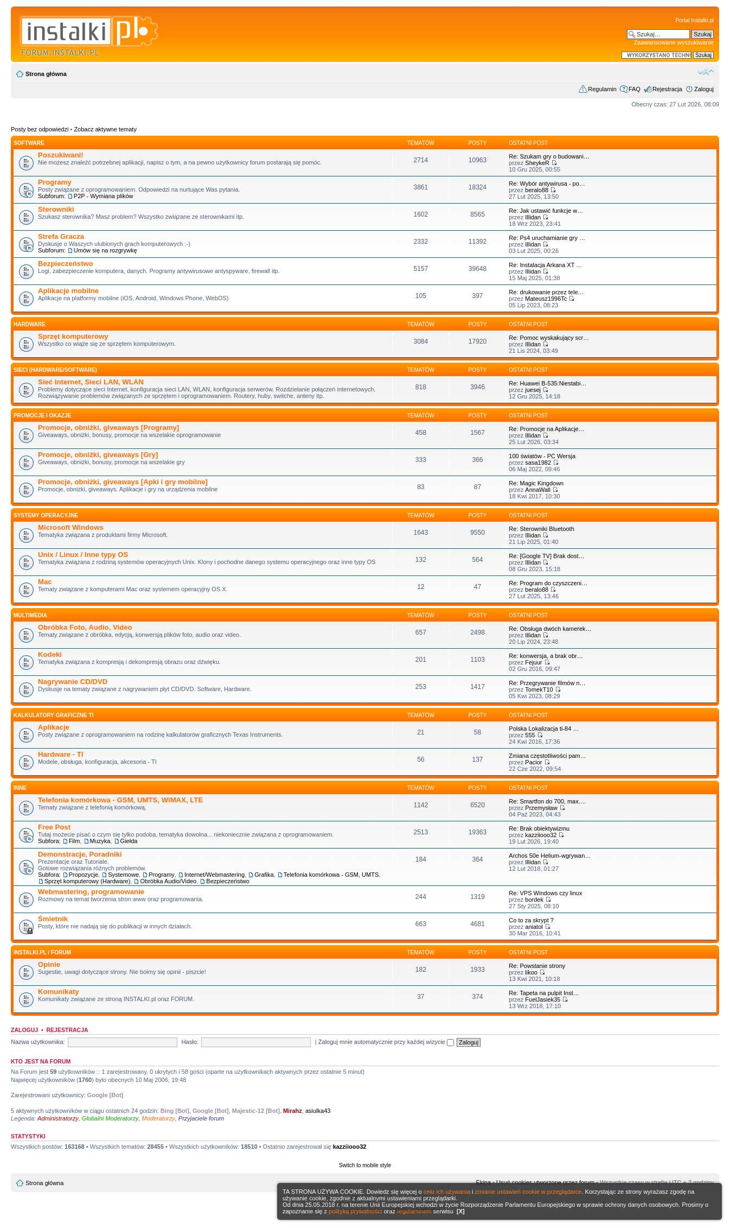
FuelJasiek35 (542, 999)
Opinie (49, 964)
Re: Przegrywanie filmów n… (547, 683)
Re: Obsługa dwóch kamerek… (550, 628)
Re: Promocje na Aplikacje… (546, 429)
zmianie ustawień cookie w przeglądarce (528, 1191)
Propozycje (83, 874)
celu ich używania (447, 1191)
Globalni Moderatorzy (110, 1118)
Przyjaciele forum (201, 1118)
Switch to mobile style (365, 1165)
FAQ (635, 89)
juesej (533, 390)
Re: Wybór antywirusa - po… (547, 183)
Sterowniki (56, 209)
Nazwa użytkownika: (38, 1042)
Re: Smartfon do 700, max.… (547, 801)
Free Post (54, 827)
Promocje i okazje (42, 416)
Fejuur (533, 662)
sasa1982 (538, 462)
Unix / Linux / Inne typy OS (83, 554)
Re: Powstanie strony (537, 966)
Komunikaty (58, 992)
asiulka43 (317, 1110)
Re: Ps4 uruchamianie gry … (547, 238)
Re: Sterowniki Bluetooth (541, 529)
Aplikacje (53, 727)
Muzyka (100, 841)
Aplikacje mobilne (68, 291)
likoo (531, 972)
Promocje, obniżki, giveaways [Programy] (108, 427)
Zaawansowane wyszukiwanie (674, 42)
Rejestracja (667, 89)
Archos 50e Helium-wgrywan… (550, 855)
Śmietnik (53, 919)
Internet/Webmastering (214, 874)
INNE (20, 788)
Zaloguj (704, 89)
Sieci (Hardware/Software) (55, 370)
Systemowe (123, 874)
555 (530, 735)
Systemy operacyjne (46, 515)
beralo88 (536, 190)
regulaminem (414, 1211)
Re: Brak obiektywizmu (539, 828)
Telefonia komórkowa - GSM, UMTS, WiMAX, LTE (120, 800)
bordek (534, 899)
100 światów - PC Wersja (542, 456)
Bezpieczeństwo (65, 263)
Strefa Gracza (61, 236)
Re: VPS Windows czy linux (545, 893)
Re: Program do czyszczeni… (548, 583)
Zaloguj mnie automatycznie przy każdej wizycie (386, 1042)
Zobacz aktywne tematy (105, 129)
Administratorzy (58, 1118)
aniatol (533, 926)
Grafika (263, 874)
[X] (461, 1211)
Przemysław (541, 808)
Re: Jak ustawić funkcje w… (546, 210)
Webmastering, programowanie (91, 892)
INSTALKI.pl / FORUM (42, 952)
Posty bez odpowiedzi (39, 129)
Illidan (533, 217)
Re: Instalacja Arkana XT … (545, 265)
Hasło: (190, 1042)
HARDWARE (30, 324)
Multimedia (30, 615)
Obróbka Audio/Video (168, 881)
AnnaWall (537, 489)
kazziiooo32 (540, 835)
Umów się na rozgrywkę (105, 250)
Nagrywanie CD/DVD (72, 682)
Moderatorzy (158, 1118)
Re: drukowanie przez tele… (546, 292)
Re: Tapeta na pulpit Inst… (544, 993)
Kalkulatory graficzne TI (53, 715)
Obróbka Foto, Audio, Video (85, 627)
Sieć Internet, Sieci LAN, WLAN (91, 382)
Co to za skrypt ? (531, 920)
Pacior (533, 762)
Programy (55, 182)
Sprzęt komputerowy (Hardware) (87, 881)
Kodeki (50, 654)
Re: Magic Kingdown (536, 483)
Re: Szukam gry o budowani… (549, 156)
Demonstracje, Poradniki (80, 854)
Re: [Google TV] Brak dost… (546, 556)
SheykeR (537, 163)
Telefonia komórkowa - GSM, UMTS (331, 874)
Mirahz (292, 1110)
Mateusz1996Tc (546, 298)
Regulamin (602, 89)
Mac (45, 582)
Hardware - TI (61, 754)
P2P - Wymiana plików (103, 196)
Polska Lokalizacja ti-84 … (544, 728)
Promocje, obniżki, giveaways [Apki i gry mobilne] (123, 482)
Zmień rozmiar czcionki (706, 72)
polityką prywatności (355, 1211)
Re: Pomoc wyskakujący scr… (549, 337)
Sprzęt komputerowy (73, 336)
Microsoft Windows (71, 527)
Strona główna (46, 74)
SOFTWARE (29, 143)
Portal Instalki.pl (694, 20)
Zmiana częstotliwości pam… (547, 755)
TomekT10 (539, 689)
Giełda (129, 841)
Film (74, 841)
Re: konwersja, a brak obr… (545, 656)
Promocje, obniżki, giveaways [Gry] (98, 455)
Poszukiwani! (61, 155)
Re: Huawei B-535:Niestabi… (547, 383)
